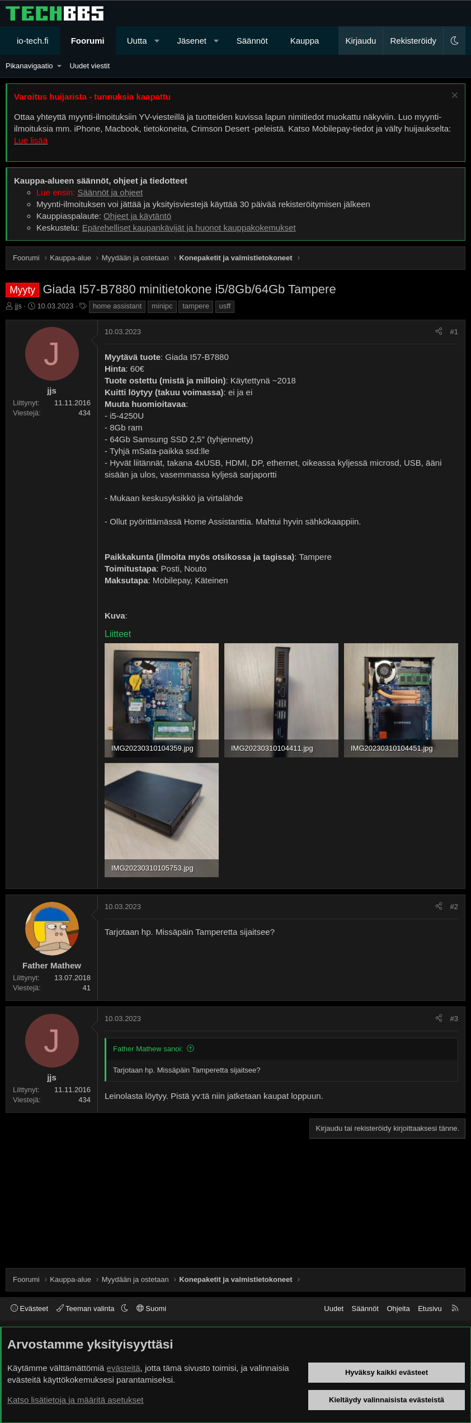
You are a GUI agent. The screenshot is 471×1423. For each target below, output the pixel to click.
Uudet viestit (89, 66)
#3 (454, 1018)
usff (225, 306)
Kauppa (304, 40)
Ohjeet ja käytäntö (137, 216)
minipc (162, 306)
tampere (195, 306)
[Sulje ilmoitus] (453, 96)
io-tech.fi (33, 40)
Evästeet (29, 1308)
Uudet (333, 1308)
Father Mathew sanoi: (148, 1049)
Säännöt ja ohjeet (110, 192)
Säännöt (252, 40)
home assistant (117, 306)
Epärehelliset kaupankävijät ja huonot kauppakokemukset (189, 227)
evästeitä (123, 1368)
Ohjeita (398, 1308)
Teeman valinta (86, 1308)
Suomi (151, 1308)
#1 (454, 331)
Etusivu (430, 1308)
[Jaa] (438, 332)
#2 (454, 906)
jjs (18, 306)
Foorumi (88, 40)
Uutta (137, 40)
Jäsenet (191, 40)
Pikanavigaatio (29, 66)
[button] (157, 40)
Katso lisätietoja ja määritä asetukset (75, 1400)
